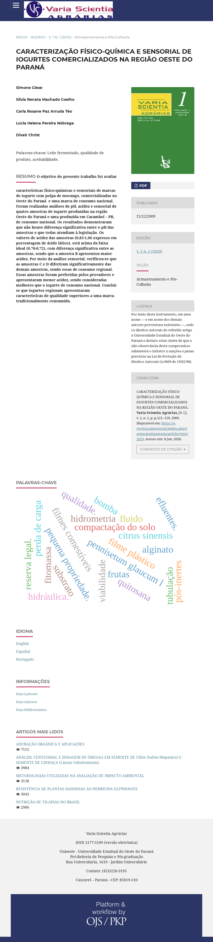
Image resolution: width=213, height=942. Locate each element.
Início (21, 37)
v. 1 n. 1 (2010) (60, 37)
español (23, 651)
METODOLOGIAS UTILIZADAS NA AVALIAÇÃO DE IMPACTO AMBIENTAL (80, 775)
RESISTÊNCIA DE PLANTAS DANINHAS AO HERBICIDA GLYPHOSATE (77, 788)
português (25, 659)
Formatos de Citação (161, 449)
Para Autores (26, 701)
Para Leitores (27, 694)
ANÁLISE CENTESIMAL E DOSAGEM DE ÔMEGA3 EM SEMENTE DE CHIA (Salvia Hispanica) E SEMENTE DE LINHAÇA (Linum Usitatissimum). (98, 760)
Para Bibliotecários (31, 709)
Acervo (38, 37)
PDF (142, 185)
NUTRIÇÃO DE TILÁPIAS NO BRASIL (48, 801)
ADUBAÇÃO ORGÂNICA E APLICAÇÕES (50, 743)
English (22, 643)
